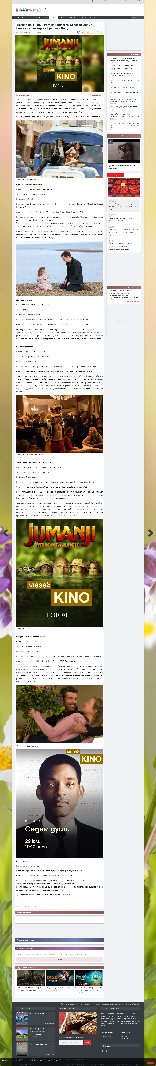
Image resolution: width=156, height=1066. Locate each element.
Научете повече (55, 1060)
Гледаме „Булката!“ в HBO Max (87, 986)
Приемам (151, 1063)
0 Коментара (96, 94)
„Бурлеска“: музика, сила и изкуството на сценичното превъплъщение (123, 106)
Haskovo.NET (30, 905)
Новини (53, 16)
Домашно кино (24, 94)
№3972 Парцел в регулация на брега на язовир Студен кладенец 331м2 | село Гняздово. (39, 1032)
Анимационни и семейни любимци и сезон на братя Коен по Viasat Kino (122, 99)
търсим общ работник (38, 1043)
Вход (60, 958)
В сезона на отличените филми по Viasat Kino (124, 80)
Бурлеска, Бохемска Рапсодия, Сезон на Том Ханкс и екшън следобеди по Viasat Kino (124, 124)
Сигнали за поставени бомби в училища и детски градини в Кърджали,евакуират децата (120, 245)
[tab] (115, 174)
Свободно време (73, 16)
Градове (92, 16)
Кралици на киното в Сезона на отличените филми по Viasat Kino (121, 73)
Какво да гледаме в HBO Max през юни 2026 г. (29, 987)
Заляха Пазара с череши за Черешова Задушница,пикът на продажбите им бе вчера (123, 205)
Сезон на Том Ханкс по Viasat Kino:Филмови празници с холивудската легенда (124, 115)
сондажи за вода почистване (36, 1013)
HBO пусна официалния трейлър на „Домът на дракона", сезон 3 (59, 987)
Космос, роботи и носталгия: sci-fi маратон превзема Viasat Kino (121, 65)
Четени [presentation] (115, 173)
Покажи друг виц (132, 300)
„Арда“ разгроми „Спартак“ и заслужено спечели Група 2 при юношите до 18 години (123, 231)
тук (84, 953)
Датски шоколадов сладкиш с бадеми (75, 1036)
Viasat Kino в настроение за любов (122, 86)
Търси (87, 1041)
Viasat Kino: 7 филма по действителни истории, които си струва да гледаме (123, 58)
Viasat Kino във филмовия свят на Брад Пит (124, 92)
